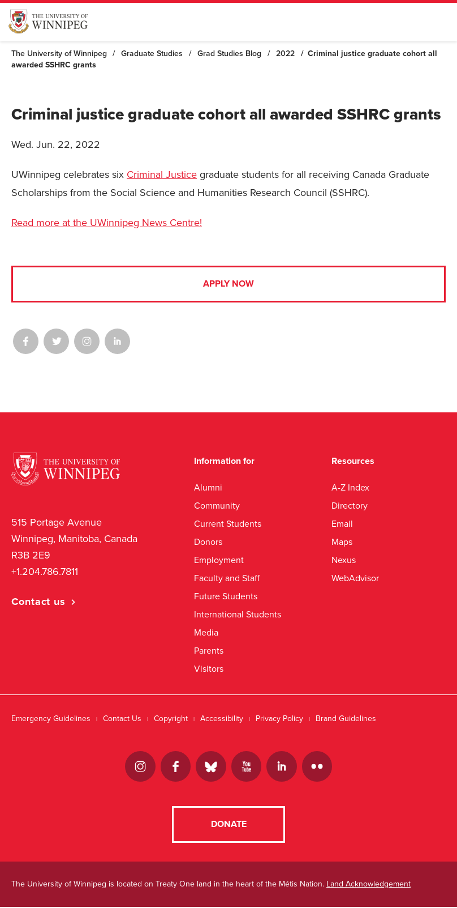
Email (342, 523)
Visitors (208, 668)
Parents (208, 650)
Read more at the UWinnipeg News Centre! (106, 222)
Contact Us (122, 718)
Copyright (171, 718)
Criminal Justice (162, 174)
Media (206, 632)
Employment (219, 560)
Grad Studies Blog (229, 53)
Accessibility (221, 718)
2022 (285, 53)
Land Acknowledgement (368, 885)
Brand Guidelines (346, 718)
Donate (229, 825)
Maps (341, 541)
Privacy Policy (279, 718)
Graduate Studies (152, 53)
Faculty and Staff (227, 578)
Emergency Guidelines (50, 718)
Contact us (38, 601)
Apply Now (228, 283)
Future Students (225, 596)
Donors (208, 541)
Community (217, 505)
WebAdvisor (355, 578)
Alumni (208, 487)
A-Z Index (350, 487)
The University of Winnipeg (59, 53)
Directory (349, 505)
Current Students (227, 523)
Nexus (343, 560)
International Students (237, 614)
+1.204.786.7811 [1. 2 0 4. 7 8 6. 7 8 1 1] (44, 571)
